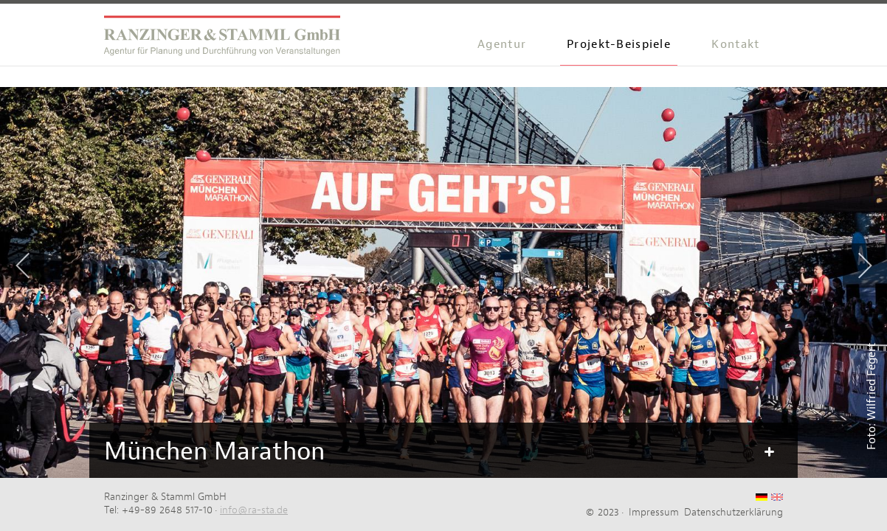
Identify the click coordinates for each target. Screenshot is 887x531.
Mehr (768, 452)
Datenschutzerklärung (733, 511)
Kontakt (735, 44)
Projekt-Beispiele (619, 44)
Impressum (654, 511)
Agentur (501, 44)
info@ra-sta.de (254, 509)
